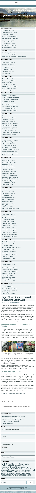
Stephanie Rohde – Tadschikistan (10, 129)
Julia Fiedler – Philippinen (8, 142)
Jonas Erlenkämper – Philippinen (10, 140)
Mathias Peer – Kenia (7, 253)
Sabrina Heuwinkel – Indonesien (10, 149)
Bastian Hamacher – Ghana (9, 216)
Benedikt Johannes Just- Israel (10, 151)
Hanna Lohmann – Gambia (9, 55)
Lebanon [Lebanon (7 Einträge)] (3, 471)
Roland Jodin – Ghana (7, 67)
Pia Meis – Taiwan (6, 103)
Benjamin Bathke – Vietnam (9, 95)
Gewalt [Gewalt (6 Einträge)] (19, 467)
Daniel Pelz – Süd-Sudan (8, 244)
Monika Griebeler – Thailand (9, 255)
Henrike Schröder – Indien (8, 43)
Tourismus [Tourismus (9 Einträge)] (24, 474)
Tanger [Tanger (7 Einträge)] (19, 474)
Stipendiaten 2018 (20, 393)
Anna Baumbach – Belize (8, 264)
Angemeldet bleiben (7, 444)
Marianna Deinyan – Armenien (9, 123)
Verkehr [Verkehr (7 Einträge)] (3, 475)
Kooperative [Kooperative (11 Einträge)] (10, 470)
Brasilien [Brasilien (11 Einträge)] (18, 466)
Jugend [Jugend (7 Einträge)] (9, 469)
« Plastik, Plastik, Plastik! (8, 401)
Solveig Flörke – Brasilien (8, 205)
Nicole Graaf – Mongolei (8, 256)
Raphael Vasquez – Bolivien (9, 45)
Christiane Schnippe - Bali (8, 393)
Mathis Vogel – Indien (7, 184)
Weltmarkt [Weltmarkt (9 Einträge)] (15, 475)
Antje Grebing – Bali (7, 82)
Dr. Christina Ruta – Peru (8, 155)
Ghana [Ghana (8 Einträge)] (23, 467)
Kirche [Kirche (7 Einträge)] (19, 469)
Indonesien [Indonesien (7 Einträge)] (4, 469)
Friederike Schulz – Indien (8, 273)
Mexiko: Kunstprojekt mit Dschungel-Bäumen (13, 416)
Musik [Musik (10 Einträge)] (13, 473)
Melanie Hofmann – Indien (8, 277)
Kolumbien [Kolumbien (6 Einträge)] (3, 470)
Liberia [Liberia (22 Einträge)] (16, 471)
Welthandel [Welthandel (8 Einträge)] (8, 475)
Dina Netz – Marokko (7, 286)
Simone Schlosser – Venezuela (10, 177)
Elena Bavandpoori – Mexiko (9, 32)
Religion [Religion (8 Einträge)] (8, 474)
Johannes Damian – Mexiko (9, 162)
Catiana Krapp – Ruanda (8, 84)
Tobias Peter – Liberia (7, 206)
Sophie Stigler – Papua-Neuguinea (11, 132)
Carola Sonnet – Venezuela (9, 266)
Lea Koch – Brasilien (7, 169)
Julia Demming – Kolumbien (9, 81)
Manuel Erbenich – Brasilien (9, 229)
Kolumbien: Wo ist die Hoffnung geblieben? (13, 420)
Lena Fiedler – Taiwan (7, 34)
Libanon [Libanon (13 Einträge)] (9, 472)
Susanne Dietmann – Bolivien (9, 236)
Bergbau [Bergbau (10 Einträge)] (26, 464)
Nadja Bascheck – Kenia (8, 30)
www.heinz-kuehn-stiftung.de (18, 487)
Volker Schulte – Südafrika (9, 293)
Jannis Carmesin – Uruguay (9, 118)
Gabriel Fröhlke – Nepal (8, 227)
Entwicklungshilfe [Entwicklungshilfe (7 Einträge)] (5, 467)
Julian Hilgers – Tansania (8, 66)
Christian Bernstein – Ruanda (9, 268)
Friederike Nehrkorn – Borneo (9, 225)
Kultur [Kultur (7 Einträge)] (20, 470)
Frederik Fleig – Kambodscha (9, 53)
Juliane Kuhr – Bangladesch (9, 251)
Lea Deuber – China (7, 164)
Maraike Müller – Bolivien (8, 173)
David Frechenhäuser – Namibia (10, 269)
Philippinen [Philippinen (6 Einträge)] (3, 474)
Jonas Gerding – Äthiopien (9, 147)
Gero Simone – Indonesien (9, 130)
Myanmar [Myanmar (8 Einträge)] (18, 473)
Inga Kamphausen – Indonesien (10, 38)
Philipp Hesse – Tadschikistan (9, 125)
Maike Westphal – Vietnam (9, 134)
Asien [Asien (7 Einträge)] (17, 464)
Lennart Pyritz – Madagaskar (9, 175)
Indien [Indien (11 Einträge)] (27, 467)
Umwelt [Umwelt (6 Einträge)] (29, 474)
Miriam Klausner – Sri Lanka (9, 230)
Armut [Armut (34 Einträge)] (11, 463)
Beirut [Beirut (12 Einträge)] (21, 464)
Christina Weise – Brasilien (9, 108)
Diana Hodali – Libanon (8, 221)
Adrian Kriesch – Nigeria (8, 214)
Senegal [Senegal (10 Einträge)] (14, 474)
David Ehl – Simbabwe (8, 64)
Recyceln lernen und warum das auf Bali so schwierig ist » (16, 406)
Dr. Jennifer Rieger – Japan (9, 105)
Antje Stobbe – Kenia (7, 190)
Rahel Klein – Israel (7, 69)
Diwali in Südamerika (7, 423)
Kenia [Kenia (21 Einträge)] (14, 468)
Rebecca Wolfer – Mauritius (9, 47)
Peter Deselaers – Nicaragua (9, 290)
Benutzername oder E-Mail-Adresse (10, 429)
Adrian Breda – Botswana (8, 62)
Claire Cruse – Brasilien (8, 119)
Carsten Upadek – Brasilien (9, 242)
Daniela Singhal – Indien (8, 219)
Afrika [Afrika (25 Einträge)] (4, 464)
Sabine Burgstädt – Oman (8, 258)
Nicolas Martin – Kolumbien (9, 171)
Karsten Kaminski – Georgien (9, 127)
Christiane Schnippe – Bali (9, 90)
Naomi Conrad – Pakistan (8, 160)
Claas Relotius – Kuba (7, 218)
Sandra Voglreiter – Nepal (8, 292)
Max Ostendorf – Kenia (8, 71)
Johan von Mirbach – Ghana (9, 288)
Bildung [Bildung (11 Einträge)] (3, 466)
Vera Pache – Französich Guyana (10, 208)
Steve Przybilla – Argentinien (9, 234)
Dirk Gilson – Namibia (7, 245)
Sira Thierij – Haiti (6, 73)
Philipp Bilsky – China (7, 279)
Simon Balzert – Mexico (8, 203)
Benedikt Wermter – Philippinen (10, 110)
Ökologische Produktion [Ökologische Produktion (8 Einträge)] (25, 475)
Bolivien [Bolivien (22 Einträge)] (11, 465)
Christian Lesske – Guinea (9, 192)
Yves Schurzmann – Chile (8, 281)
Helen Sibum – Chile (7, 195)
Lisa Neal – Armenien (7, 42)
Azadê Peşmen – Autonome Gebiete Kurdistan (14, 56)
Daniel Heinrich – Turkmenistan (10, 99)
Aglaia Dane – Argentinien (8, 121)
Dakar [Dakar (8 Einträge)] (29, 465)
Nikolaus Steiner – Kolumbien (9, 232)
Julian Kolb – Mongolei (8, 101)
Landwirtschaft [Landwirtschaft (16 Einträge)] (28, 470)
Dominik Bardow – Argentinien (9, 271)
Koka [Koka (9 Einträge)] (29, 469)
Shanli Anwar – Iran (7, 116)
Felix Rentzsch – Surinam (8, 193)
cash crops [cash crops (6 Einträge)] (24, 465)
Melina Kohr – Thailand (8, 40)
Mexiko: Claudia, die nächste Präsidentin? (12, 418)
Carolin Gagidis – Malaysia (9, 145)
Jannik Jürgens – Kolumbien (9, 36)
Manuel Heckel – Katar (8, 199)
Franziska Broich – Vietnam (9, 79)
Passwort (3, 436)
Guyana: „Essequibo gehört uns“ (10, 421)
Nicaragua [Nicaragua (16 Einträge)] (25, 473)
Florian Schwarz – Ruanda (9, 223)
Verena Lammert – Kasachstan (10, 86)
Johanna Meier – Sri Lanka (9, 88)
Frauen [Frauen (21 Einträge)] (13, 467)
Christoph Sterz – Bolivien (8, 182)
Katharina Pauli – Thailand (9, 197)
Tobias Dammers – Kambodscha (10, 97)
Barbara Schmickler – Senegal (10, 106)
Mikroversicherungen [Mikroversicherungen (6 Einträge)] (6, 473)
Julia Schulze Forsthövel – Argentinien (12, 179)
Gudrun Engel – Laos (7, 275)
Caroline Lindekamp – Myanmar (10, 153)
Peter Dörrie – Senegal (8, 166)
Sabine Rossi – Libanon (8, 201)
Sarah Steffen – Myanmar (8, 181)
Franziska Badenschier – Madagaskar (11, 247)
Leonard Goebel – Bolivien (9, 168)
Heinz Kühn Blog (21, 10)
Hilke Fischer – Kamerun (8, 143)
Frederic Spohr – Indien (8, 249)
